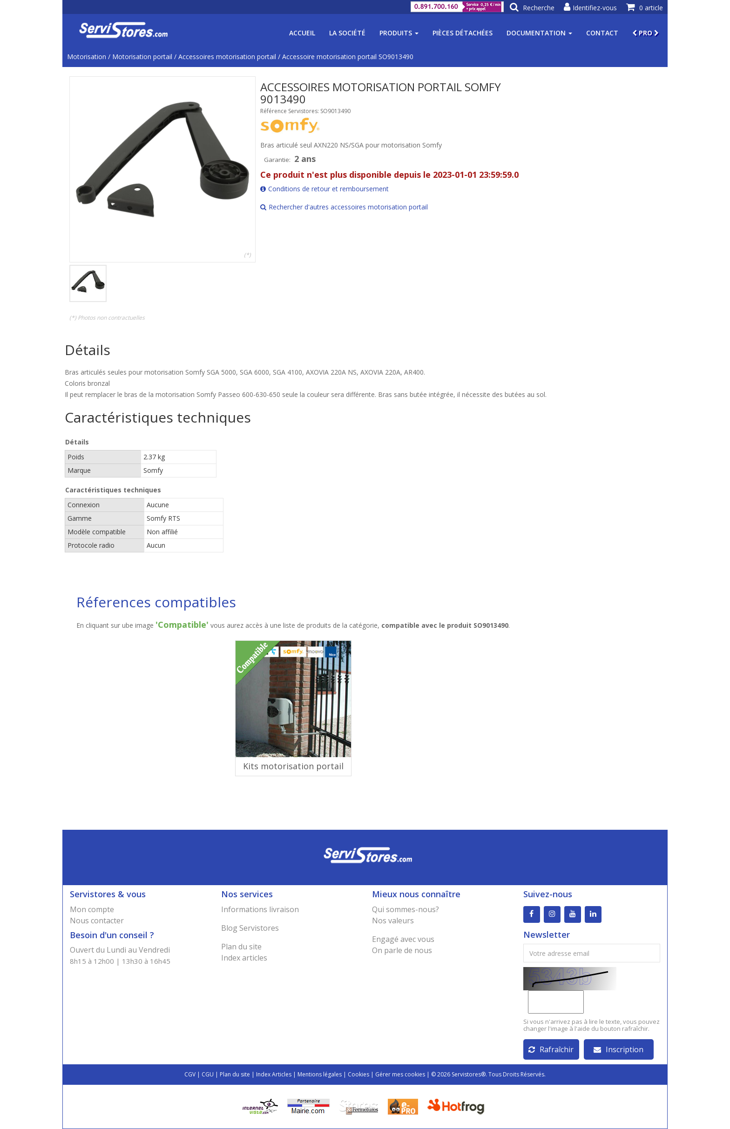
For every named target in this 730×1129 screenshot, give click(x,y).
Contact (602, 32)
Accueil (302, 32)
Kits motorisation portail (293, 766)
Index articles (244, 958)
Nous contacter (97, 920)
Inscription (618, 1049)
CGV (190, 1074)
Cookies (358, 1074)
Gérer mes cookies (400, 1074)
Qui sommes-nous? (405, 909)
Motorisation (86, 56)
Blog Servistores (250, 928)
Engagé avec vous (403, 939)
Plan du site (241, 946)
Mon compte (92, 909)
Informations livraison (260, 909)
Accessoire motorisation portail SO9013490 (347, 56)
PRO (645, 32)
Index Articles (273, 1074)
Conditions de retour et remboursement (324, 188)
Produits (399, 32)
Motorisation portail (142, 56)
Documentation (539, 32)
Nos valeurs (393, 920)
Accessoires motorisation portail (227, 56)
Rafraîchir (551, 1049)
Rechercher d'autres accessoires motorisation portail (344, 206)
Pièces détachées (463, 32)
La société (347, 32)
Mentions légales (319, 1074)
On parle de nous (402, 950)
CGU (208, 1074)
